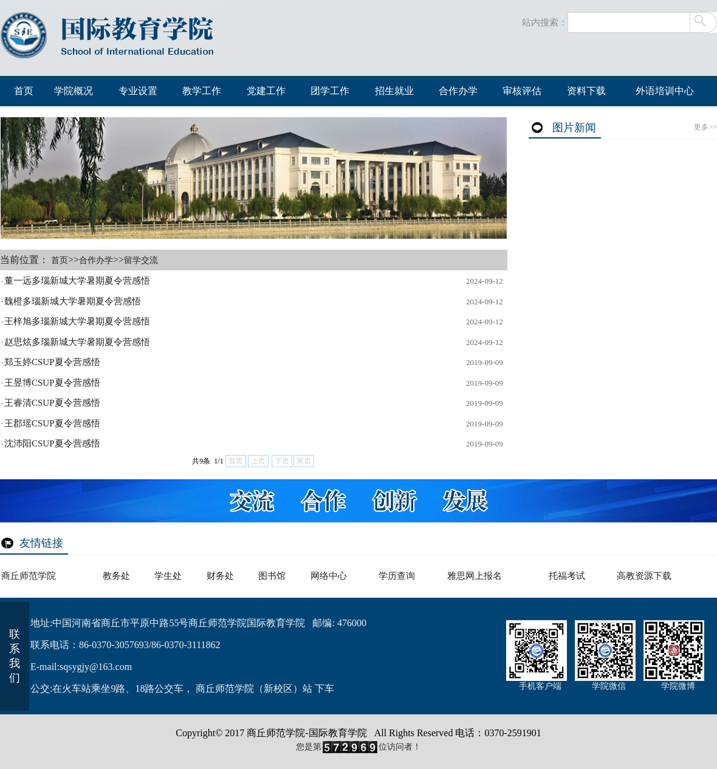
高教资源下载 (644, 576)
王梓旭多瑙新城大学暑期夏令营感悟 (77, 321)
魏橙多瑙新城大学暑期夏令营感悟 (72, 301)
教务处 (116, 576)
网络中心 (328, 576)
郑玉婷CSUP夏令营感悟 (52, 362)
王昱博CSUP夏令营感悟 (52, 383)
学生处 (168, 576)
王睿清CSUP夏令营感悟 (52, 403)
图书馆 (272, 576)
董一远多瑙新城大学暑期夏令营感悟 (77, 280)
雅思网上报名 (474, 576)
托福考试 (567, 576)
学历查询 (397, 576)
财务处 (220, 576)
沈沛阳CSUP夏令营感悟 (52, 443)
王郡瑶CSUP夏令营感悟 (52, 423)
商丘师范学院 (28, 576)
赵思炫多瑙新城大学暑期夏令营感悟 (77, 342)
